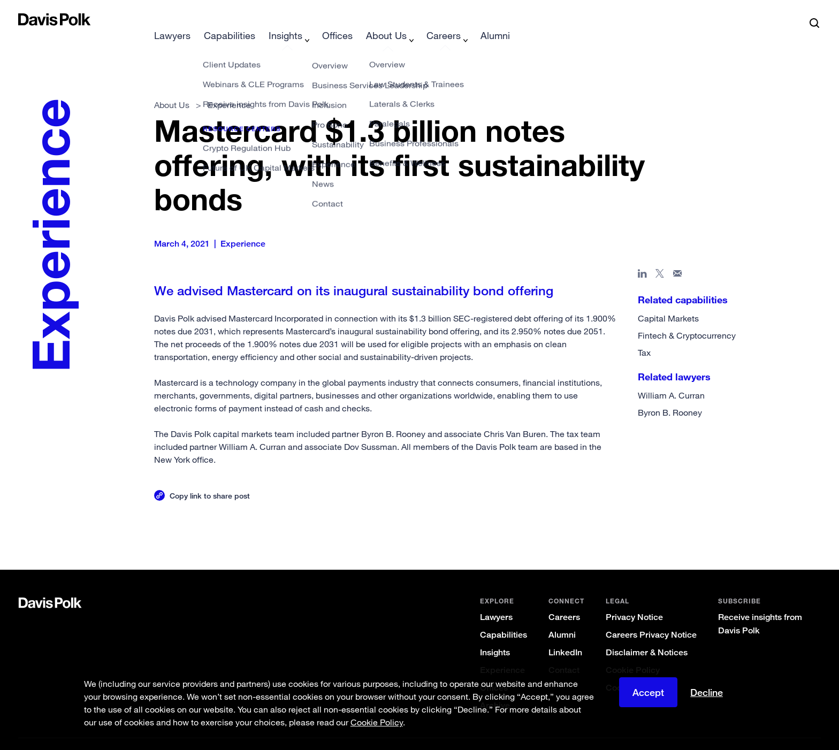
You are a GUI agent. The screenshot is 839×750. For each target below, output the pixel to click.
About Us (171, 87)
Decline (706, 692)
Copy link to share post (210, 478)
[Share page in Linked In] (642, 258)
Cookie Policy (633, 653)
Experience (502, 653)
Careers (564, 600)
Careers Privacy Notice (651, 618)
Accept (648, 692)
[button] (25, 19)
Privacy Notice (634, 600)
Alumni (562, 618)
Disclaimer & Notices (647, 635)
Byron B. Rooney (670, 395)
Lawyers (496, 600)
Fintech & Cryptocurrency (687, 318)
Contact (563, 653)
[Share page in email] (677, 258)
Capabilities (503, 618)
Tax (644, 335)
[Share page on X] (660, 258)
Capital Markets (668, 301)
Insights (495, 635)
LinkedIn (565, 635)
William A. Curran (671, 378)
